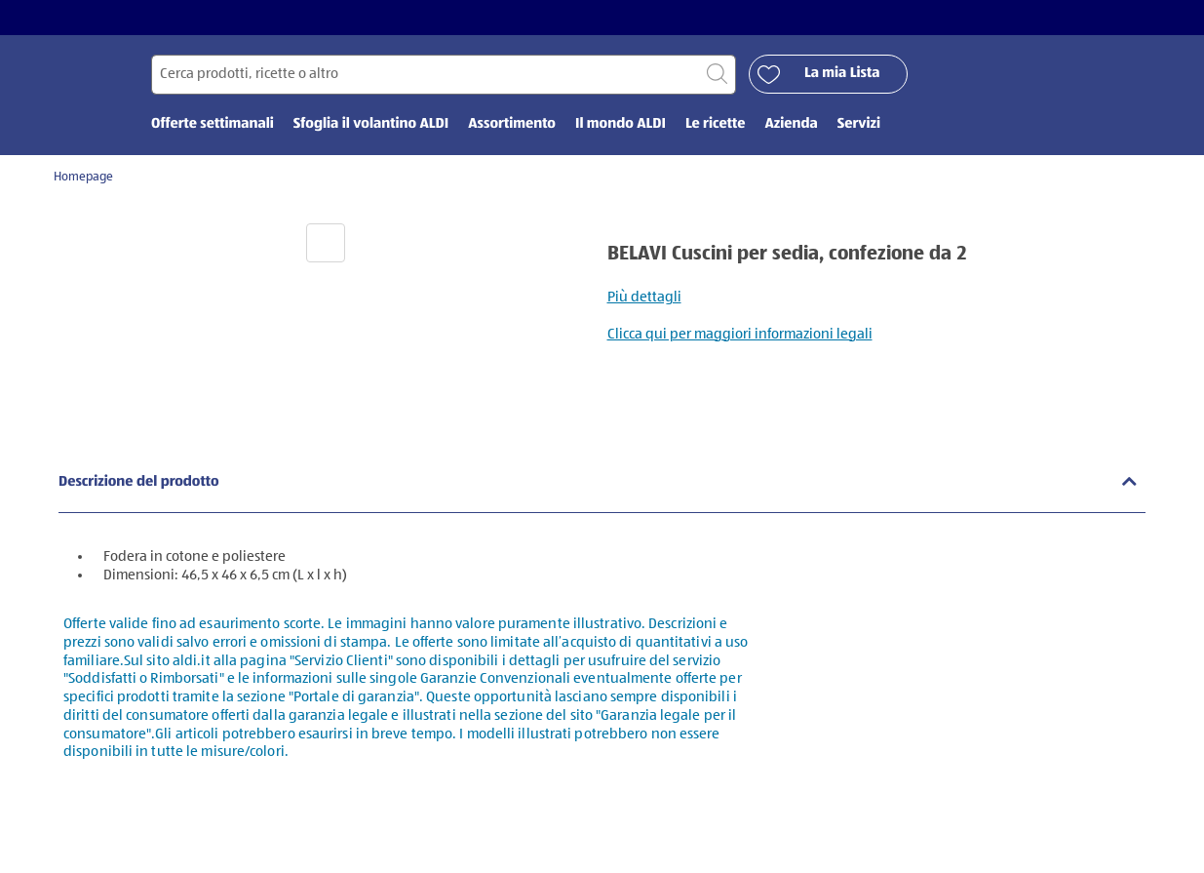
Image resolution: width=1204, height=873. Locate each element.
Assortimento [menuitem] (512, 124)
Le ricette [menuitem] (715, 124)
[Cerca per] (443, 75)
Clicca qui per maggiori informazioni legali (740, 334)
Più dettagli (644, 297)
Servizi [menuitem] (858, 124)
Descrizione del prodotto (138, 482)
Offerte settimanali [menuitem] (212, 124)
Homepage (83, 177)
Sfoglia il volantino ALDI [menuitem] (370, 124)
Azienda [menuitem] (790, 124)
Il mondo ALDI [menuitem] (620, 124)
